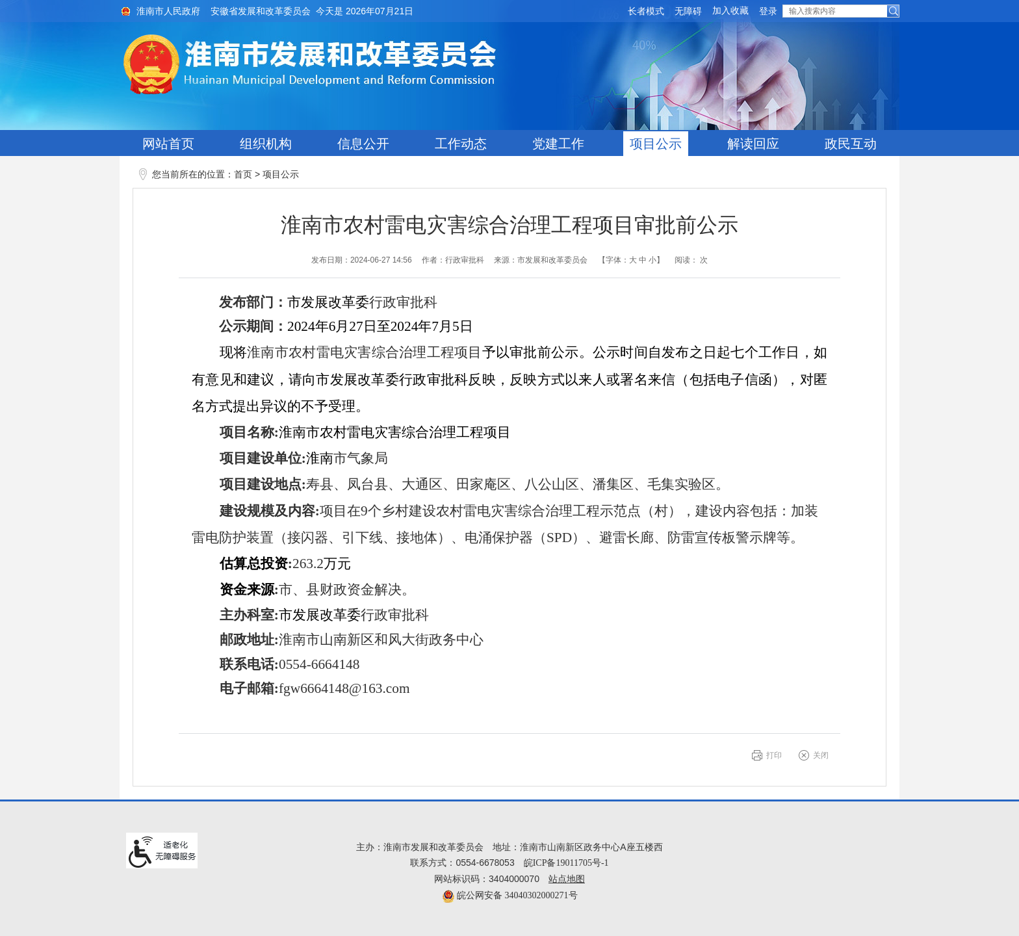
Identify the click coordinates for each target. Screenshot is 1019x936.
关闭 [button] (821, 755)
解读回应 (753, 143)
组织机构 (266, 143)
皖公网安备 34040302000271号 (510, 895)
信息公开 (363, 143)
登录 (768, 11)
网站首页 (168, 143)
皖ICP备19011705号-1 (566, 863)
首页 (243, 174)
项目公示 (656, 143)
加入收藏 (730, 11)
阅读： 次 (691, 260)
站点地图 (566, 879)
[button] (646, 11)
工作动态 (461, 143)
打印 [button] (774, 755)
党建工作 (558, 143)
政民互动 (851, 143)
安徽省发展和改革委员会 (261, 11)
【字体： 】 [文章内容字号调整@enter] (631, 260)
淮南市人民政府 (168, 11)
